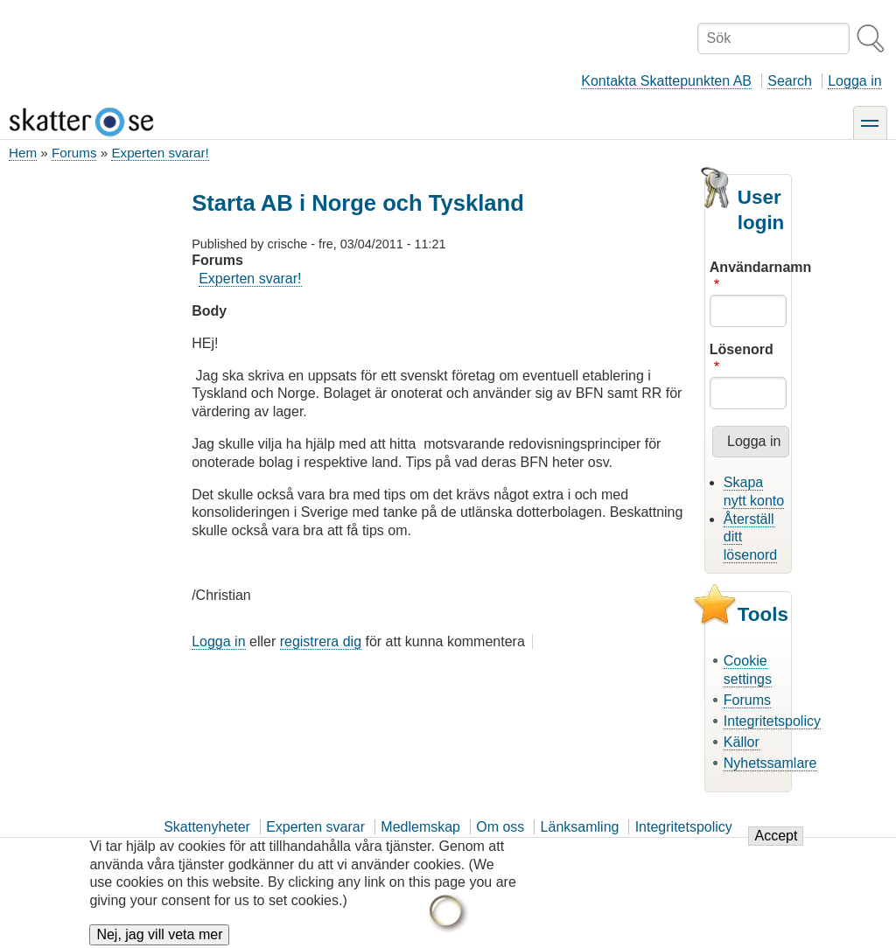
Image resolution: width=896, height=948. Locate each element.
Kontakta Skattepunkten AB (666, 80)
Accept (775, 845)
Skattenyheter (207, 826)
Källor (742, 742)
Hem (23, 152)
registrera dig (320, 641)
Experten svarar (315, 826)
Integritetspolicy (772, 721)
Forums (74, 152)
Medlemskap (420, 826)
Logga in (854, 80)
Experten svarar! (159, 152)
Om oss (500, 826)
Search (789, 80)
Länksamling (580, 826)
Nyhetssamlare (770, 763)
